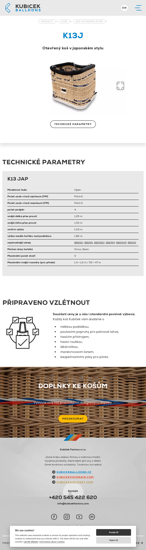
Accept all (113, 532)
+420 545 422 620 (73, 497)
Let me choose (31, 541)
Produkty (47, 21)
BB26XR (121, 242)
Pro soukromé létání (89, 21)
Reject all (113, 540)
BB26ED (99, 242)
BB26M (110, 242)
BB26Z (132, 242)
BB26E (88, 242)
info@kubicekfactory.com (73, 503)
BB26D (78, 242)
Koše (64, 21)
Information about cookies (51, 541)
